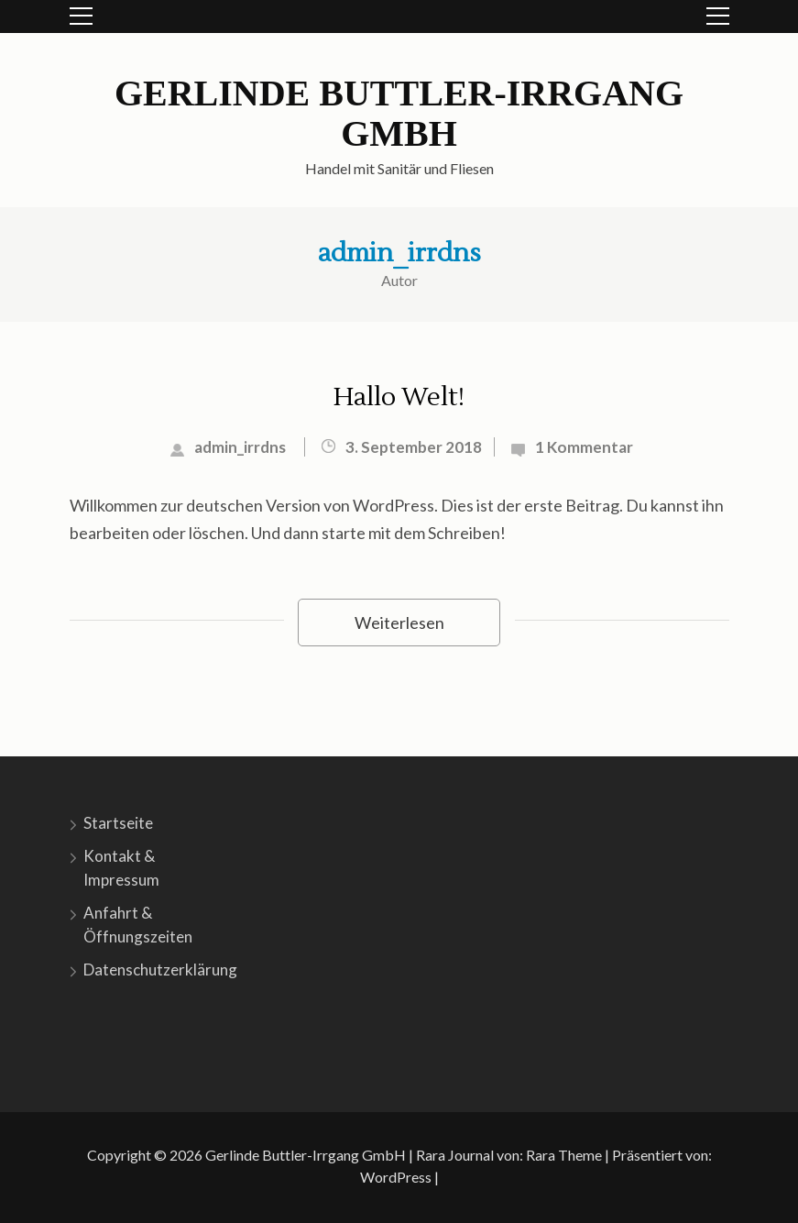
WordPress (396, 1176)
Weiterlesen (399, 622)
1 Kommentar (584, 447)
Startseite (118, 822)
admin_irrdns (399, 253)
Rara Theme (564, 1154)
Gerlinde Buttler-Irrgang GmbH (399, 113)
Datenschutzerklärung (160, 969)
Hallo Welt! (399, 396)
